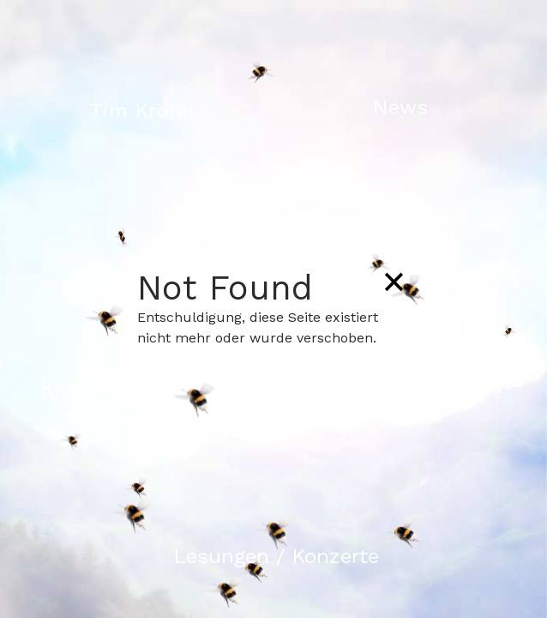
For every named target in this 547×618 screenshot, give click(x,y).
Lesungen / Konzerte (276, 556)
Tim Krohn (142, 111)
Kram (66, 389)
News (400, 107)
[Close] (394, 281)
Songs (483, 382)
